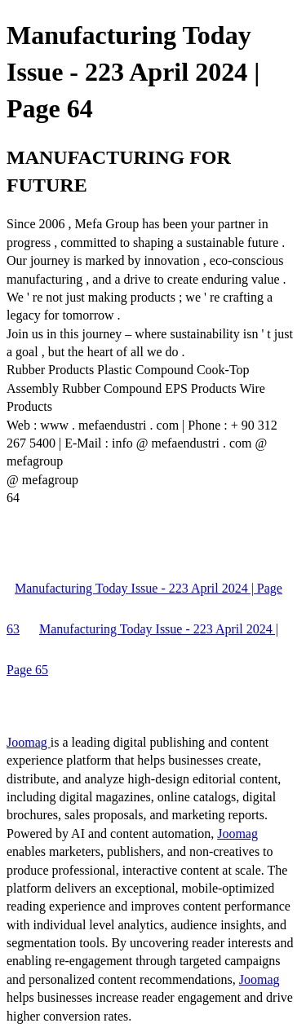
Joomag (29, 742)
